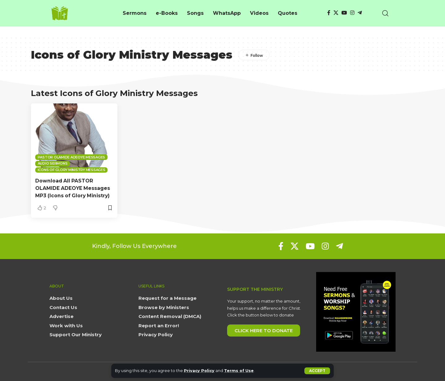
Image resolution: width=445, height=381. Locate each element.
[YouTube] (344, 13)
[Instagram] (352, 13)
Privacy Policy (199, 370)
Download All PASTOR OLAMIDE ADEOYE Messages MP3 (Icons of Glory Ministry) (73, 188)
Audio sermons (53, 163)
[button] (317, 370)
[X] (336, 13)
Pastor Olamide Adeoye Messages (71, 157)
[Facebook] (329, 13)
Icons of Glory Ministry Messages (71, 170)
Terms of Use (240, 370)
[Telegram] (359, 13)
